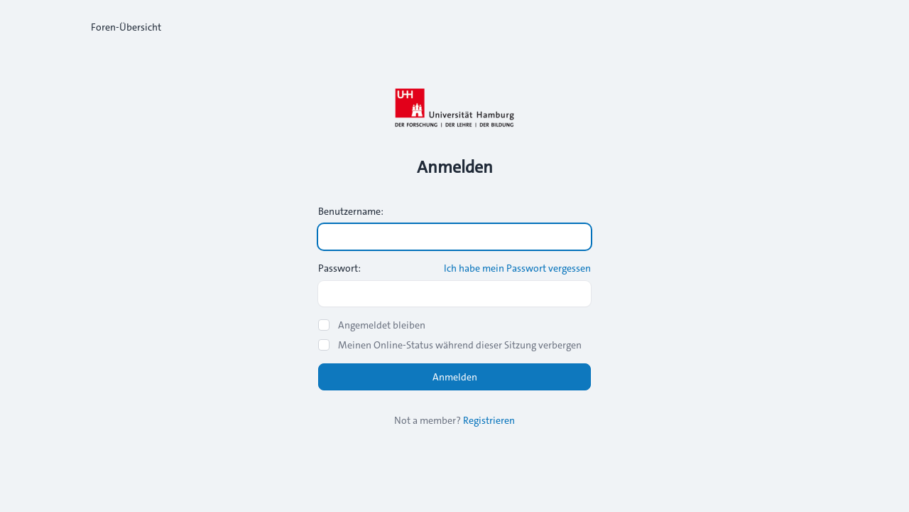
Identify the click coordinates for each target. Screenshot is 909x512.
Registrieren (489, 420)
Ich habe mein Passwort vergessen (517, 268)
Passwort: (339, 268)
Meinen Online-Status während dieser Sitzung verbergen (460, 345)
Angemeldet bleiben (381, 325)
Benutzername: (350, 211)
